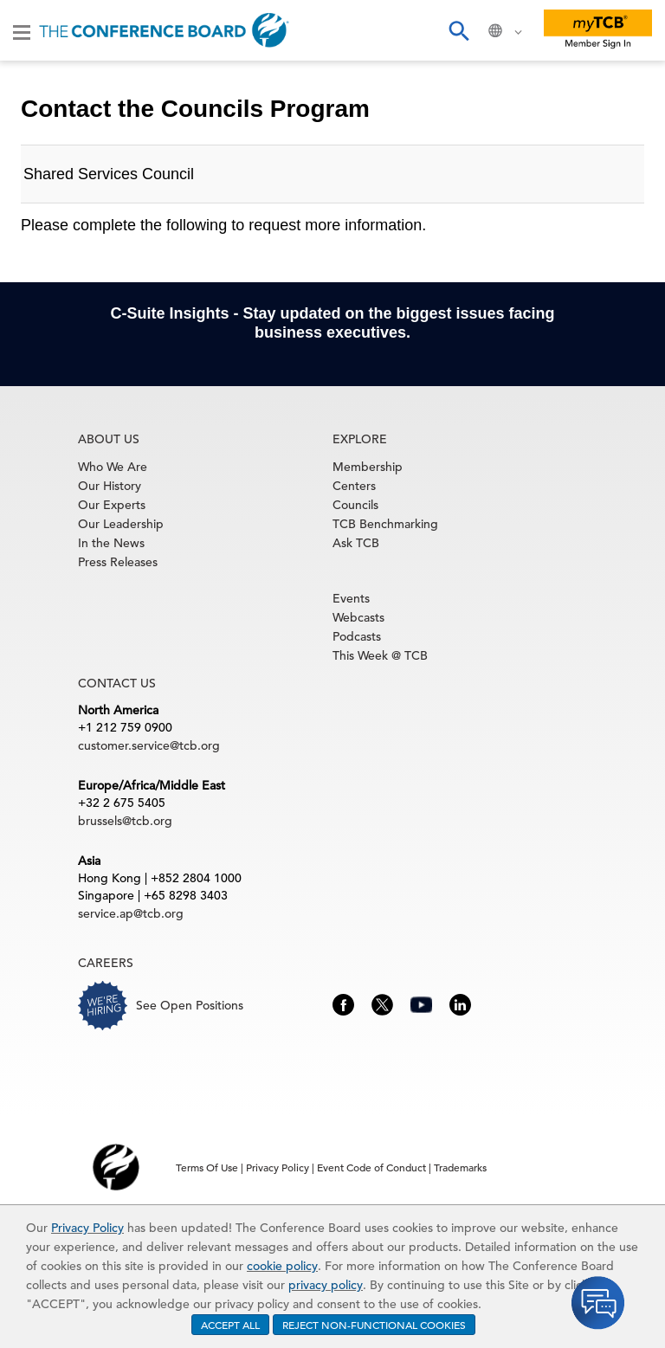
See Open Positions (189, 1005)
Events (351, 598)
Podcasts (356, 636)
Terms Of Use (207, 1167)
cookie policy (282, 1266)
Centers (354, 485)
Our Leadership (121, 524)
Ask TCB (355, 543)
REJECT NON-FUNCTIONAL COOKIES (374, 1325)
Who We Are (112, 466)
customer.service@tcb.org (149, 745)
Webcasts (358, 617)
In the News (111, 543)
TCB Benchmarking (385, 524)
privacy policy (325, 1285)
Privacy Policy (87, 1227)
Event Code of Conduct (371, 1167)
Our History (109, 485)
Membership (367, 466)
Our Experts (111, 505)
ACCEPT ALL (230, 1325)
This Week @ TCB (380, 655)
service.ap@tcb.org (131, 913)
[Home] (164, 30)
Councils (355, 505)
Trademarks (460, 1167)
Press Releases (118, 562)
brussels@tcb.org (125, 821)
